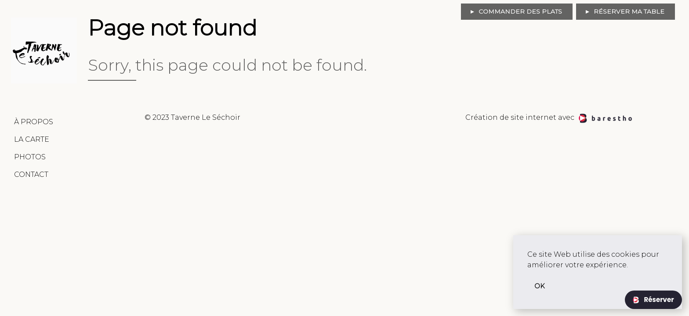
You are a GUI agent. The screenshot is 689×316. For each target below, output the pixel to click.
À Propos (33, 122)
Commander (520, 11)
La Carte (31, 139)
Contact (31, 174)
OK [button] (539, 286)
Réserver (658, 299)
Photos (30, 157)
